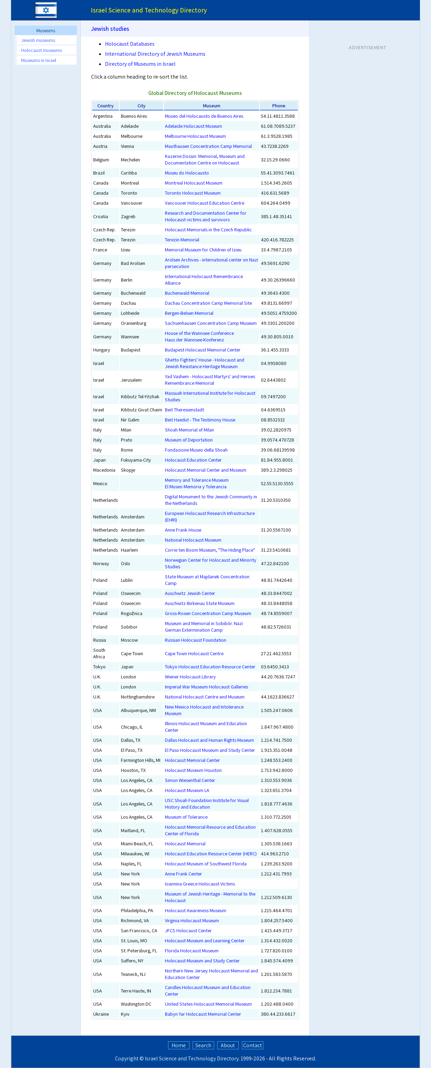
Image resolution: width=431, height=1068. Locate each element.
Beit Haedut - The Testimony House (200, 419)
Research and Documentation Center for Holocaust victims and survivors (205, 216)
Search (203, 1045)
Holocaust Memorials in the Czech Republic (208, 229)
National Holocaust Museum (193, 539)
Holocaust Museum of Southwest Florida (206, 863)
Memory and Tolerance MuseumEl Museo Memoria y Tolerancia (197, 483)
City (142, 105)
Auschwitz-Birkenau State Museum (200, 603)
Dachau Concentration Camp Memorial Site (208, 303)
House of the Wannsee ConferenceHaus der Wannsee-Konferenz (199, 336)
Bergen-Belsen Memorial (189, 313)
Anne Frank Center (183, 873)
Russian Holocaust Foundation (195, 640)
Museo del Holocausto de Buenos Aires (204, 116)
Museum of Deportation (189, 439)
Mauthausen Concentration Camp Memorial (208, 146)
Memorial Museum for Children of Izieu (203, 249)
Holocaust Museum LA (187, 790)
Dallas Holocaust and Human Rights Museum (209, 740)
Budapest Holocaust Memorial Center (202, 349)
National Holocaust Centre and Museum (205, 696)
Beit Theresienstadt (184, 409)
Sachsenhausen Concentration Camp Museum (211, 323)
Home (178, 1045)
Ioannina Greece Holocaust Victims (200, 883)
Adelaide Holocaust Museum (193, 126)
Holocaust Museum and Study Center (202, 960)
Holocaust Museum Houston (193, 770)
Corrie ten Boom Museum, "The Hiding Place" (210, 549)
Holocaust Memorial (185, 843)
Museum (211, 105)
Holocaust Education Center (193, 459)
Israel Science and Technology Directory (192, 1058)
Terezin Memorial (182, 239)
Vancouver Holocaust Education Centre (204, 202)
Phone (278, 105)
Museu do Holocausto (187, 172)
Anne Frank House (183, 529)
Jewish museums (38, 40)
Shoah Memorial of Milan (189, 429)
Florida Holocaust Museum (192, 950)
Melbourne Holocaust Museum (195, 136)
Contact (252, 1045)
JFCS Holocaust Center (188, 930)
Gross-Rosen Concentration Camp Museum (208, 613)
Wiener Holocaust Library (190, 676)
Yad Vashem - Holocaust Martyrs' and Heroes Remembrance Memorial (210, 379)
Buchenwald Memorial (187, 293)
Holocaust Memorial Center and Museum (205, 469)
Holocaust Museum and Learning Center (205, 940)
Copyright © (129, 1058)
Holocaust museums (41, 50)
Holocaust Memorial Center (192, 760)
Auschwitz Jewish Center (190, 593)
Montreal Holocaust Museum (193, 182)
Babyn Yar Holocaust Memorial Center (203, 1014)
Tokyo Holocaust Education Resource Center (210, 666)
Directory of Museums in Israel (140, 64)
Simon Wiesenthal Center (190, 780)
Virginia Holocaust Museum (192, 920)
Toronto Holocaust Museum (193, 192)
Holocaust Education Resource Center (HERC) (211, 853)
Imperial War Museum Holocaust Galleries (206, 686)
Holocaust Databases (130, 43)
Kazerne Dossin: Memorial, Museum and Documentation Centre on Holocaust (205, 159)
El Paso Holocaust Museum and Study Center (210, 750)
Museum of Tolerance (186, 816)
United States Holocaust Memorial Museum (208, 1003)
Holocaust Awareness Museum (195, 910)
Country (105, 105)
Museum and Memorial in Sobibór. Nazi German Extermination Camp (204, 626)
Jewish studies (110, 29)
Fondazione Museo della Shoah (196, 449)
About (228, 1045)
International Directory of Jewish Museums (155, 53)
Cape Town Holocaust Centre (194, 653)
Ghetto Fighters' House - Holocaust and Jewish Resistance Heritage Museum (204, 363)
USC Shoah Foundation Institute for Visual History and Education (207, 803)
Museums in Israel (38, 60)
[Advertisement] (367, 96)
